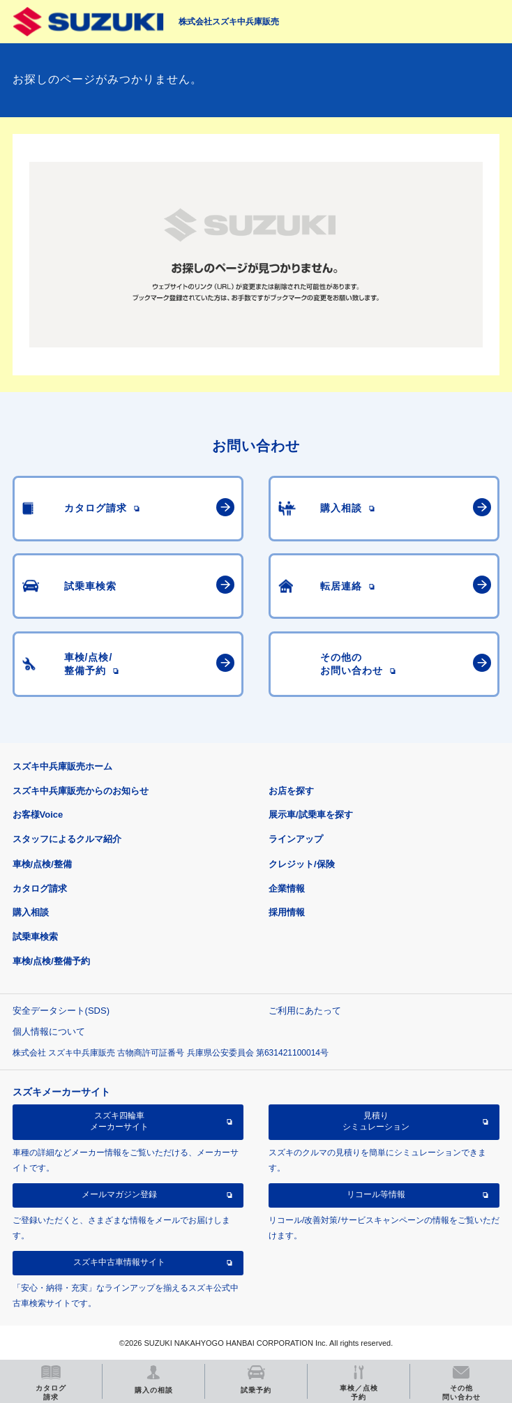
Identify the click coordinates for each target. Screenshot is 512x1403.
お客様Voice (38, 814)
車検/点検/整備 (42, 864)
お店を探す (291, 791)
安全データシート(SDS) (61, 1010)
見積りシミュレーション (375, 1121)
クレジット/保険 (302, 864)
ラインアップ (296, 839)
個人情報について (49, 1031)
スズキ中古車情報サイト (119, 1262)
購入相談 (31, 912)
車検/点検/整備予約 (51, 961)
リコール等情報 (376, 1194)
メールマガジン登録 (119, 1194)
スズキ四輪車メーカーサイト (119, 1121)
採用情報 (287, 912)
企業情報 (287, 888)
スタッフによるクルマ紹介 (67, 839)
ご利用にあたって (305, 1010)
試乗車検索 (35, 936)
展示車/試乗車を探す (311, 814)
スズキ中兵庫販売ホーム (62, 766)
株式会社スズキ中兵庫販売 (229, 22)
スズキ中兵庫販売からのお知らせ (81, 791)
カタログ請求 (40, 888)
